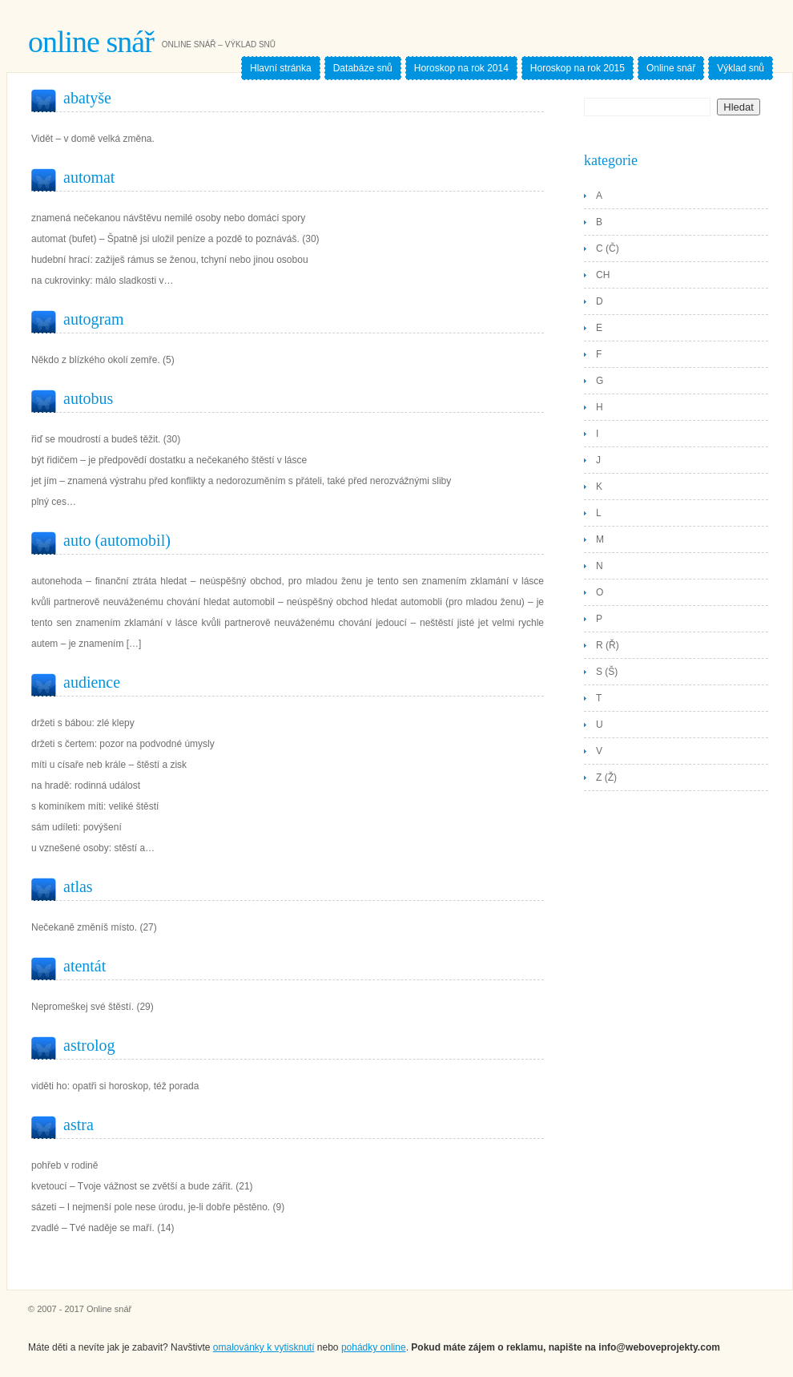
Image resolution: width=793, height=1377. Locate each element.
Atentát (84, 966)
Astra (78, 1124)
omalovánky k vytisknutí (264, 1347)
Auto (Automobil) (117, 540)
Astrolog (89, 1045)
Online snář (91, 42)
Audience (91, 682)
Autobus (88, 398)
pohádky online (373, 1347)
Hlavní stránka (281, 68)
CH (603, 275)
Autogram (93, 319)
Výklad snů (740, 68)
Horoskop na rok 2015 (577, 68)
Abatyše (87, 98)
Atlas (78, 886)
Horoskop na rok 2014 (461, 68)
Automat (89, 177)
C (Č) (607, 248)
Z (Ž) (606, 777)
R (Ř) (607, 645)
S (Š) (607, 671)
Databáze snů (362, 68)
